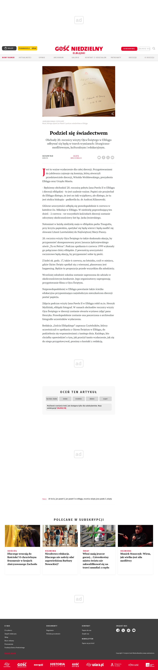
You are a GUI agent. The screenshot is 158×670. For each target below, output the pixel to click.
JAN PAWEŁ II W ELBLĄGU (74, 499)
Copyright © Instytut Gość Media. (126, 653)
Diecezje (133, 58)
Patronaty (116, 58)
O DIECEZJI (149, 58)
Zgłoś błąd (10, 653)
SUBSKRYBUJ (129, 49)
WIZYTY (109, 499)
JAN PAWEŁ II (60, 499)
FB (104, 156)
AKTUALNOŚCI (25, 58)
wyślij (113, 156)
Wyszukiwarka (153, 48)
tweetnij (108, 156)
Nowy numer (8, 58)
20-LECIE (51, 499)
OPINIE (42, 58)
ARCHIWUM (59, 58)
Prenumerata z (27, 48)
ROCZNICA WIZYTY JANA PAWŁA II (95, 499)
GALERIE (75, 58)
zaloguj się (144, 49)
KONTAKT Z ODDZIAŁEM (95, 58)
